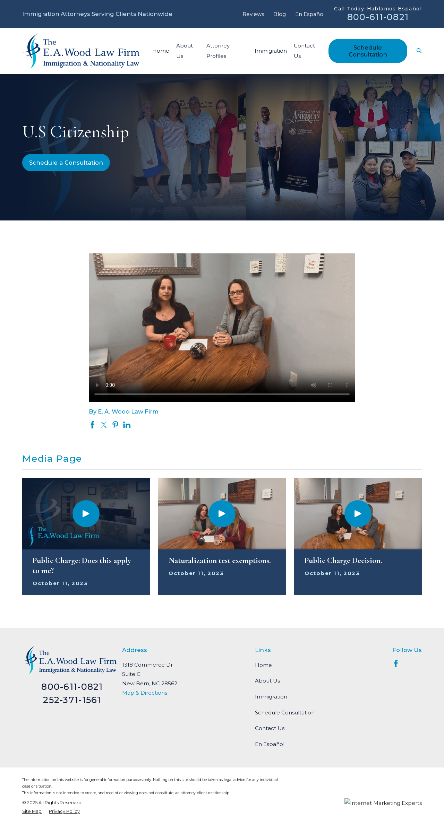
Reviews (253, 14)
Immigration (271, 696)
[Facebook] (396, 663)
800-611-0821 (378, 16)
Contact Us (269, 728)
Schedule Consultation (368, 51)
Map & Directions (144, 692)
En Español (310, 14)
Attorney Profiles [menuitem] (218, 50)
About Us (267, 680)
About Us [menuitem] (184, 50)
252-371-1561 (72, 699)
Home (263, 665)
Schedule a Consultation (66, 162)
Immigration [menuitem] (271, 50)
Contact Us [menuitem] (304, 50)
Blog (279, 14)
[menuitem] (32, 811)
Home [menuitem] (160, 50)
